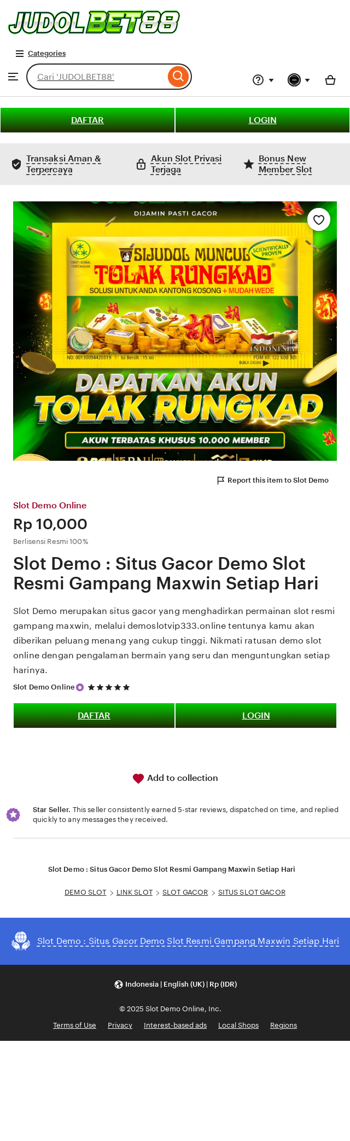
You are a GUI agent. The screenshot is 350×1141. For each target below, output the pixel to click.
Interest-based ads (175, 1025)
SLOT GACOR (185, 892)
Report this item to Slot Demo (272, 480)
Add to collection (175, 778)
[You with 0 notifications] (299, 80)
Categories (40, 54)
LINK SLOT (134, 892)
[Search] (178, 76)
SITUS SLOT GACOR (251, 892)
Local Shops (238, 1025)
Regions (283, 1025)
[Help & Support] (263, 80)
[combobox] (95, 76)
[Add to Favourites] (318, 219)
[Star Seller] (80, 687)
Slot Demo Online (44, 687)
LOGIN (263, 120)
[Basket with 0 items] (330, 80)
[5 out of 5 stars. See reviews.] (110, 687)
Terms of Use (74, 1025)
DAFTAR (87, 120)
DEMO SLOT (85, 892)
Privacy (120, 1025)
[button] (175, 985)
